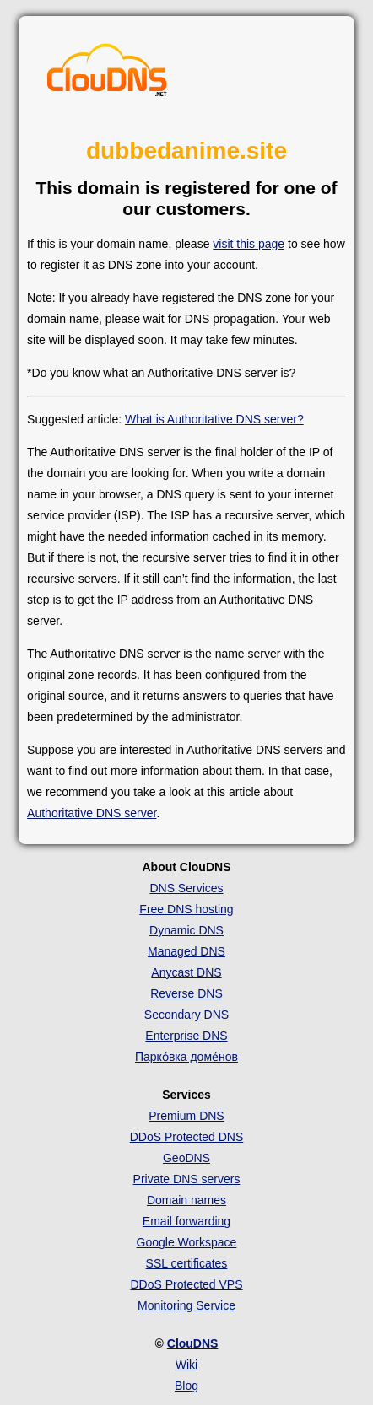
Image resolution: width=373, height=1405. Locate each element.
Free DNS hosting (186, 909)
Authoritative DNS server (91, 813)
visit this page (248, 243)
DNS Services (186, 888)
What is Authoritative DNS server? (214, 419)
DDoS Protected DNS (187, 1137)
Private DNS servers (187, 1179)
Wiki (186, 1364)
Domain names (186, 1200)
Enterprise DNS (186, 1035)
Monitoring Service (186, 1305)
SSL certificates (187, 1263)
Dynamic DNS (186, 930)
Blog (186, 1385)
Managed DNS (186, 951)
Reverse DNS (186, 993)
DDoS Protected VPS (186, 1284)
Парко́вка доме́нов (186, 1056)
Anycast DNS (186, 972)
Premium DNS (186, 1115)
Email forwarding (186, 1221)
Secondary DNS (186, 1014)
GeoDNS (186, 1158)
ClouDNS (193, 1343)
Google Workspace (187, 1242)
